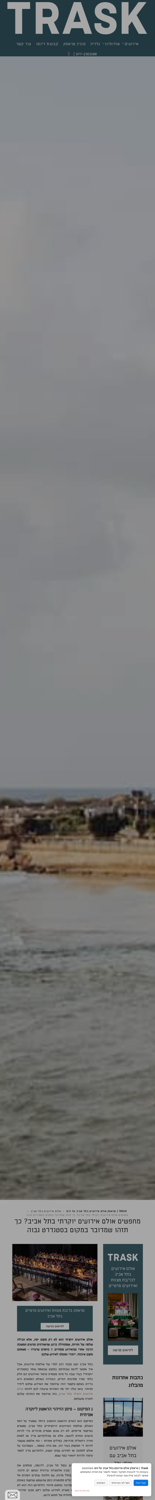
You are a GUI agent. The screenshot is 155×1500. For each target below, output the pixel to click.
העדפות (101, 1482)
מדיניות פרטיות (82, 1490)
